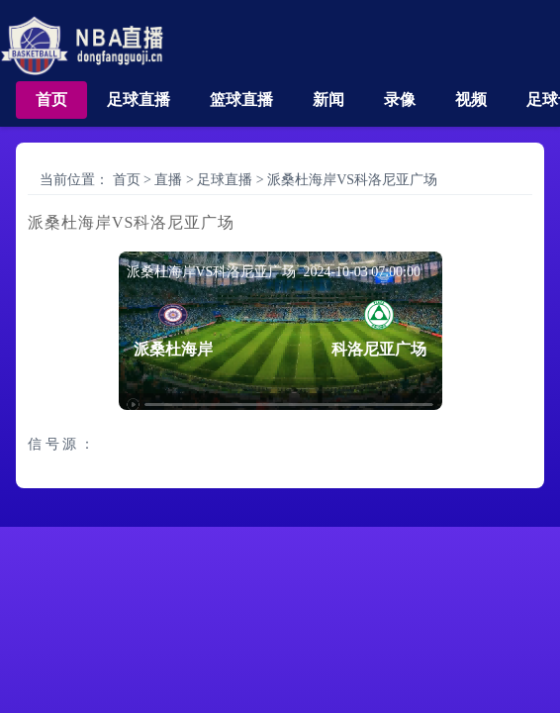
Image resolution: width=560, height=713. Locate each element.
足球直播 (138, 99)
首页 (51, 99)
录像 (400, 99)
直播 (168, 179)
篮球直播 (241, 99)
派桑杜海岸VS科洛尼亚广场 (352, 179)
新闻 (328, 99)
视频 (471, 99)
